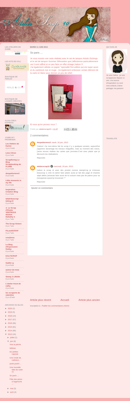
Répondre (41, 158)
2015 (10, 327)
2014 (10, 331)
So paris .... (14, 376)
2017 (10, 319)
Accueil (65, 299)
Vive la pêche (15, 344)
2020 (10, 308)
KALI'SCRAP (11, 256)
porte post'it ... (15, 364)
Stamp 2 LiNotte (13, 277)
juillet (12, 337)
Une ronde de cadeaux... (15, 359)
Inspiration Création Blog (12, 190)
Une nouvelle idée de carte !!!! (16, 369)
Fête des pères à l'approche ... (16, 381)
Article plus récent (40, 299)
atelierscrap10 (43, 166)
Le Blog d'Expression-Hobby (12, 247)
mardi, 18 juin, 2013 (60, 142)
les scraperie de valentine (13, 294)
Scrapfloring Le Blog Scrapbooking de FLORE (13, 163)
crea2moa (10, 238)
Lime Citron (11, 153)
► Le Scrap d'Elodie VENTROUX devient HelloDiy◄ (11, 212)
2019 (10, 312)
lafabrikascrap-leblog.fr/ (12, 200)
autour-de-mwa (12, 270)
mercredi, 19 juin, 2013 (63, 166)
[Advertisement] (115, 103)
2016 (10, 323)
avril (12, 392)
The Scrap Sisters (14, 224)
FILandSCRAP (12, 231)
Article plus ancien (89, 299)
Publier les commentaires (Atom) (55, 306)
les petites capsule (14, 353)
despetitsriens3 (44, 142)
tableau (13, 348)
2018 (10, 316)
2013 (10, 334)
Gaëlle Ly (10, 263)
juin (12, 341)
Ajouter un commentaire (42, 188)
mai (12, 388)
